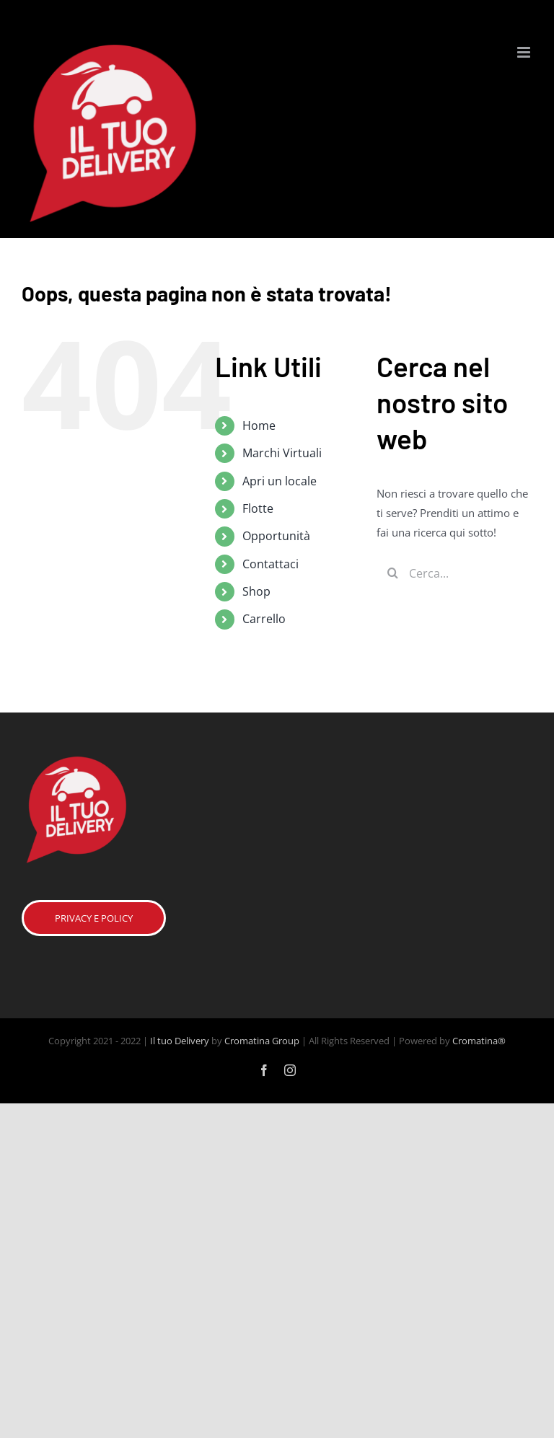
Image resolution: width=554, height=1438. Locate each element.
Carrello (264, 619)
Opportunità (276, 536)
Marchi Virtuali (282, 453)
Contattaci (270, 564)
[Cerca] (393, 573)
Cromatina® (479, 1040)
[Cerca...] (454, 573)
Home (259, 425)
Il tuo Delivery (179, 1040)
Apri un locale (279, 481)
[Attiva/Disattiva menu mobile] (524, 52)
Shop (256, 591)
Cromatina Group (261, 1040)
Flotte (257, 508)
